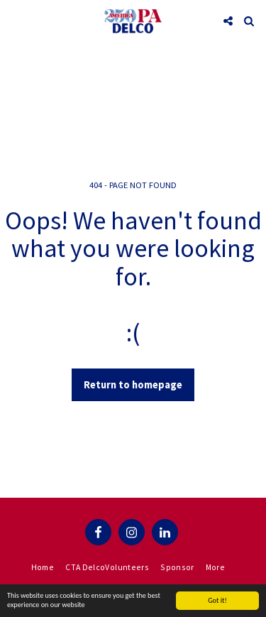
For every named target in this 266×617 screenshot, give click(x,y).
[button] (16, 20)
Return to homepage (133, 384)
